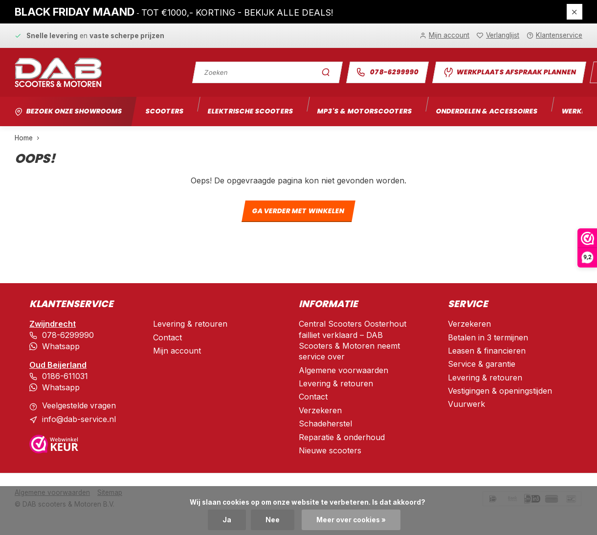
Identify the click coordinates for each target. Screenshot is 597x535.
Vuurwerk (466, 404)
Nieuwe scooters (330, 450)
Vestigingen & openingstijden (500, 391)
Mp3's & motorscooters (365, 111)
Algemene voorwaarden (343, 370)
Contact (167, 337)
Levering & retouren (190, 324)
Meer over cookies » (351, 520)
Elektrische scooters (251, 111)
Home (29, 138)
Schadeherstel (325, 423)
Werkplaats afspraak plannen (509, 72)
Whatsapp (61, 346)
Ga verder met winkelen (298, 211)
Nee (272, 520)
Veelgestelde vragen (79, 404)
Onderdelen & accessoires (488, 111)
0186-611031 (65, 375)
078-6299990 (387, 72)
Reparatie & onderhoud (342, 437)
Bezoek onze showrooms (74, 111)
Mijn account (177, 351)
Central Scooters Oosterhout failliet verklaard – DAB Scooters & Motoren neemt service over (352, 340)
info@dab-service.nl (79, 418)
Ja (226, 520)
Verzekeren (320, 410)
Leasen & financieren (487, 351)
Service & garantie (481, 364)
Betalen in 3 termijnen (488, 337)
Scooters (165, 111)
